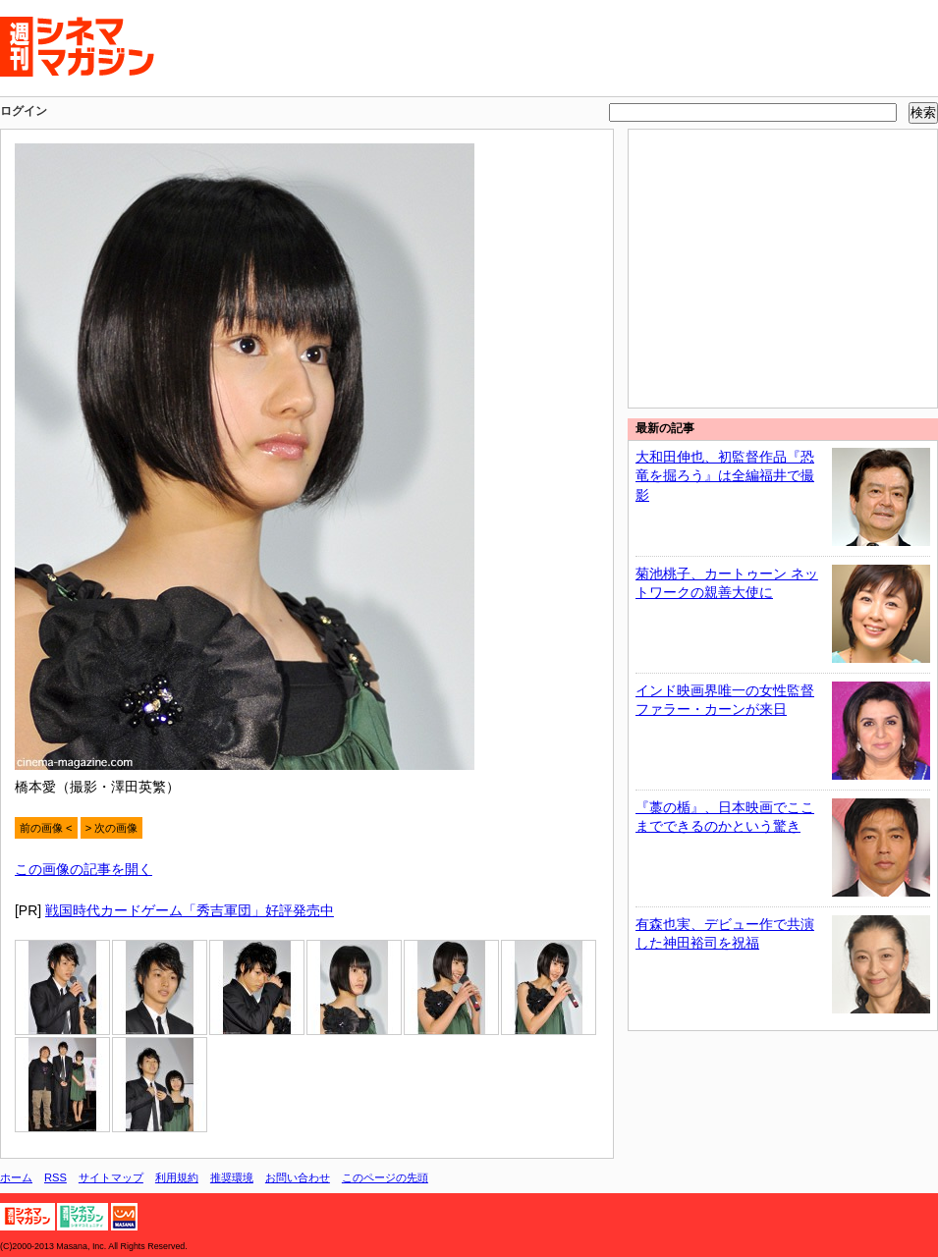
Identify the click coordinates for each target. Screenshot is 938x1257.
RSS (55, 1177)
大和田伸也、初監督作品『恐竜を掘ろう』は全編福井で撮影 (724, 476)
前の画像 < (46, 828)
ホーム (16, 1177)
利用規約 (176, 1177)
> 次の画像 (111, 828)
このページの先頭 (385, 1177)
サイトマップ (111, 1177)
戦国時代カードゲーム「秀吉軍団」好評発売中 (189, 910)
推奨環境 (231, 1177)
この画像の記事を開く (83, 869)
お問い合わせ (297, 1177)
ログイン (23, 111)
